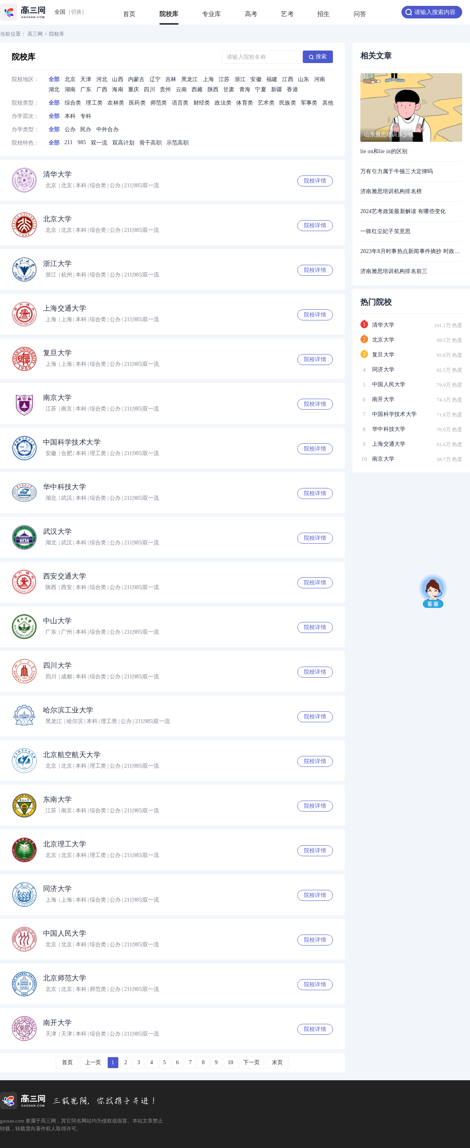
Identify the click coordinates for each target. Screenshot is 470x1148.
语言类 (180, 103)
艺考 (287, 18)
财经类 (201, 103)
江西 (287, 79)
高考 (251, 18)
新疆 (276, 89)
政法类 (223, 103)
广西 (102, 89)
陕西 (213, 89)
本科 (70, 116)
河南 (319, 79)
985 (82, 142)
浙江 (240, 79)
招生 (323, 18)
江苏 (224, 79)
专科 (86, 116)
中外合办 (107, 129)
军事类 (309, 103)
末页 (277, 1062)
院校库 (169, 18)
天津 (86, 79)
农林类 (115, 103)
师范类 (158, 103)
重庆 (133, 89)
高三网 (35, 34)
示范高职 (177, 143)
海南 (117, 89)
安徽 (256, 79)
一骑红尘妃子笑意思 (385, 231)
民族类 (287, 103)
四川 (149, 89)
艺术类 (266, 103)
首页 (129, 18)
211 (69, 142)
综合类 (73, 103)
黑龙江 (189, 79)
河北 (102, 79)
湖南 (70, 89)
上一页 (93, 1062)
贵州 (165, 89)
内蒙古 (136, 79)
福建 (272, 79)
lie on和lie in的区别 (383, 151)
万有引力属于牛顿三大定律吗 (396, 171)
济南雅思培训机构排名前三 (393, 271)
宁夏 (260, 89)
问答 (360, 18)
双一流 (99, 143)
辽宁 (155, 79)
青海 (245, 89)
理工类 (94, 103)
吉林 (171, 79)
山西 (117, 79)
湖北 (54, 89)
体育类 (244, 103)
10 (230, 1062)
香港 (292, 89)
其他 (328, 103)
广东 (86, 89)
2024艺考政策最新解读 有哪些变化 (403, 211)
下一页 (251, 1062)
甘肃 (229, 89)
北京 (70, 79)
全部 (54, 79)
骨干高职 (150, 143)
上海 (208, 79)
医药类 (137, 103)
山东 (303, 79)
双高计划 (123, 143)
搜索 (318, 57)
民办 (86, 129)
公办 (70, 129)
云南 (181, 89)
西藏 (197, 89)
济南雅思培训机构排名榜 (391, 191)
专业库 (211, 18)
